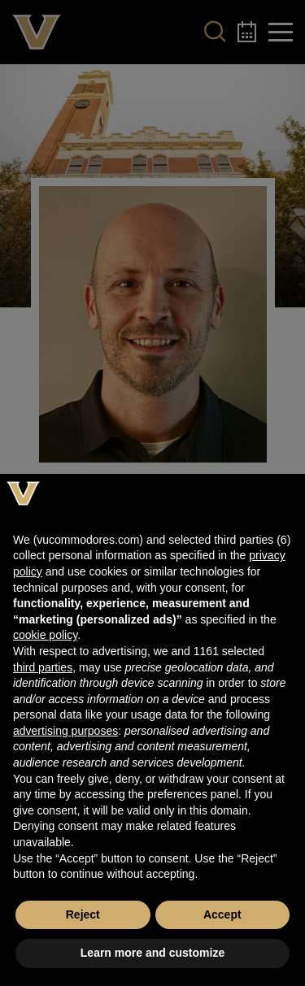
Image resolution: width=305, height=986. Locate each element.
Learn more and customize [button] (152, 952)
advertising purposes (65, 730)
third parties (42, 667)
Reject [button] (83, 914)
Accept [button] (222, 914)
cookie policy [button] (45, 634)
